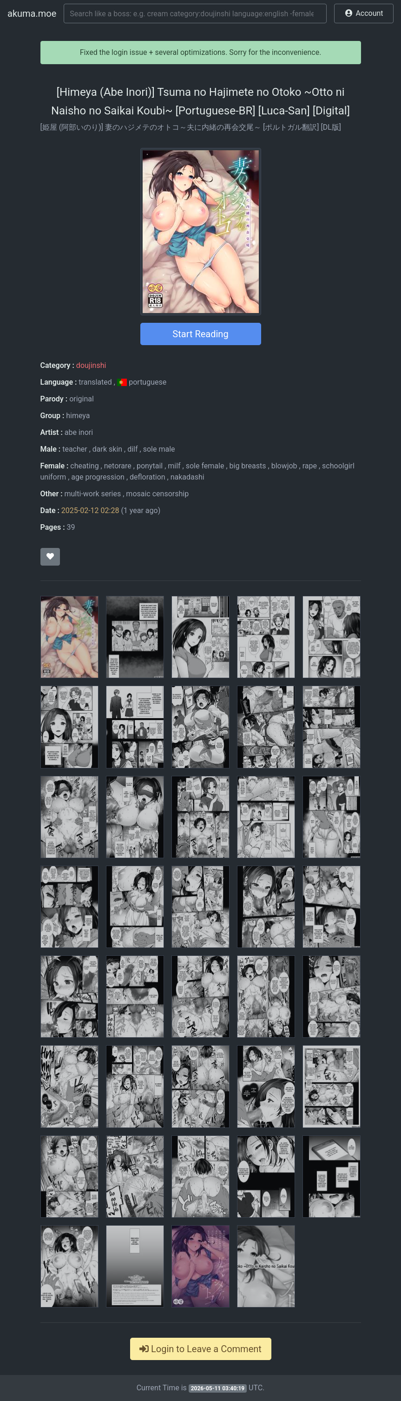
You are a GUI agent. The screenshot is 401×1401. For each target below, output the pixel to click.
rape (309, 465)
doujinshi (91, 365)
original (81, 398)
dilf (132, 449)
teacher (74, 449)
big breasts (248, 465)
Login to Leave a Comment (200, 1348)
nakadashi (187, 477)
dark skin (107, 449)
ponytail (150, 465)
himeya (78, 415)
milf (174, 465)
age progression (98, 477)
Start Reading (200, 334)
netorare (117, 465)
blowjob (284, 465)
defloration (147, 477)
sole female (205, 465)
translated (95, 382)
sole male (159, 449)
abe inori (79, 432)
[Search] (195, 13)
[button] (364, 13)
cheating (84, 465)
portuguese (141, 382)
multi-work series (93, 493)
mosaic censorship (157, 493)
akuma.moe (31, 13)
